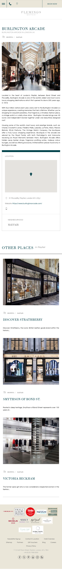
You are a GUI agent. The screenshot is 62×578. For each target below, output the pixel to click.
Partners (20, 542)
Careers (53, 542)
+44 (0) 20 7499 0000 (31, 552)
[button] (31, 174)
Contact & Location (32, 539)
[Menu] (3, 4)
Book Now (52, 4)
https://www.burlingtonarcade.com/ (27, 203)
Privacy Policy (31, 546)
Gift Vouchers (32, 542)
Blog (44, 542)
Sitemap (9, 542)
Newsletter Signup (14, 539)
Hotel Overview (49, 539)
